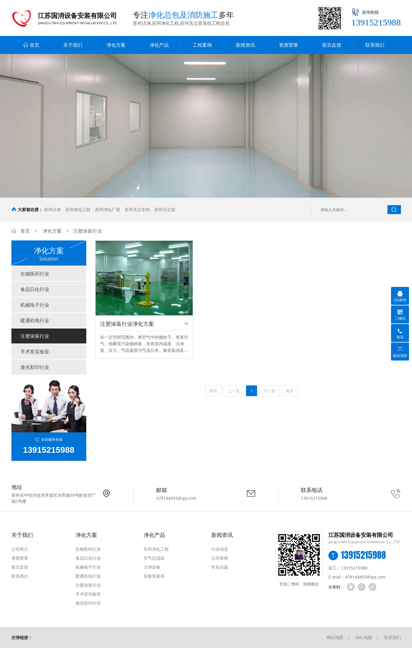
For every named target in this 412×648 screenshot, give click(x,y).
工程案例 (202, 45)
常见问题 (219, 567)
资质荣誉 (288, 45)
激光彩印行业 (34, 367)
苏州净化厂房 (107, 209)
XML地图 (363, 637)
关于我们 (72, 45)
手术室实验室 (34, 351)
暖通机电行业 (34, 320)
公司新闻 (219, 558)
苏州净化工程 (77, 209)
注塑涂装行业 (34, 336)
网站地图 (335, 637)
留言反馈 (331, 45)
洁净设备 (152, 567)
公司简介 (19, 549)
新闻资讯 (245, 45)
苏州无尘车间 (137, 209)
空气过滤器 (154, 558)
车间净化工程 (156, 549)
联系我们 (374, 45)
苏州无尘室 (164, 209)
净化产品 (159, 45)
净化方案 (116, 45)
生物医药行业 (34, 273)
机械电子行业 (34, 305)
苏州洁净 (52, 209)
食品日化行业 (34, 289)
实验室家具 (154, 576)
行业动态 (219, 549)
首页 (31, 45)
